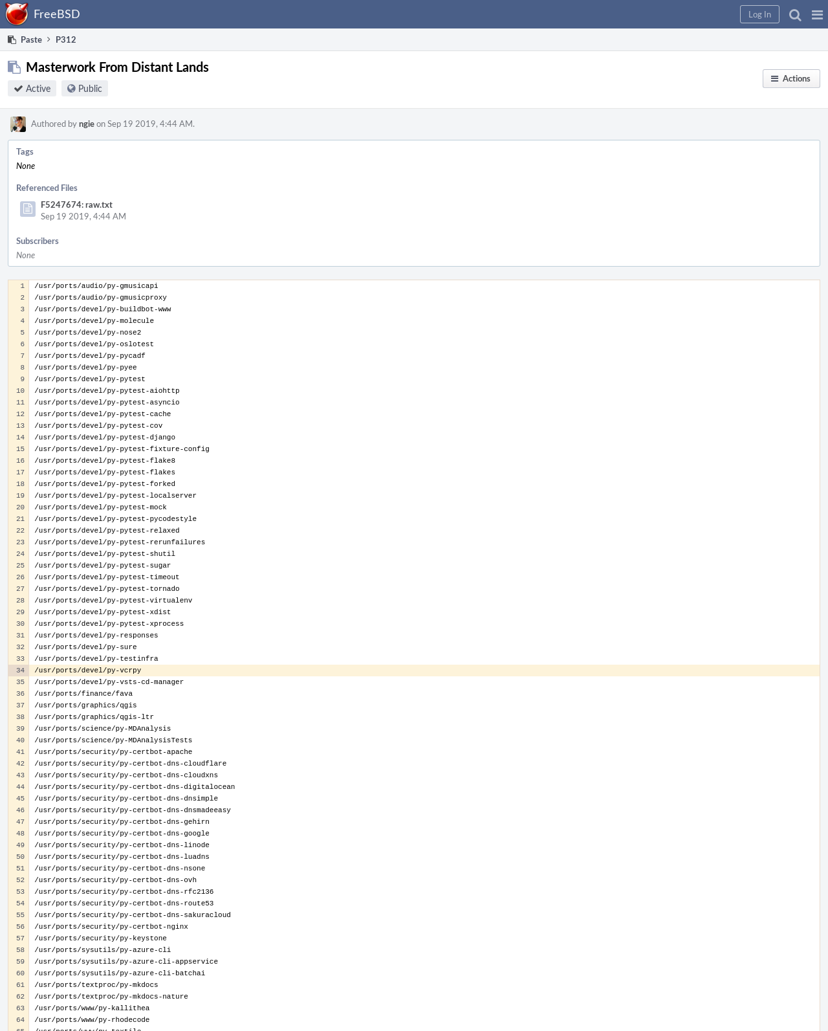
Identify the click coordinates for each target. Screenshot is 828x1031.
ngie (86, 123)
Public (90, 88)
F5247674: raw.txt (77, 204)
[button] (817, 14)
